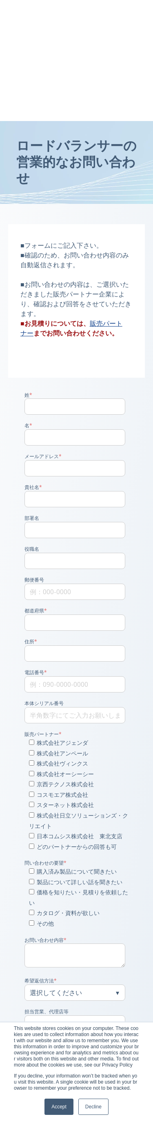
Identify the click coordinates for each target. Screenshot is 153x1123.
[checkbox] (74, 701)
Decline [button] (93, 1107)
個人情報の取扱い (59, 951)
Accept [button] (59, 1107)
